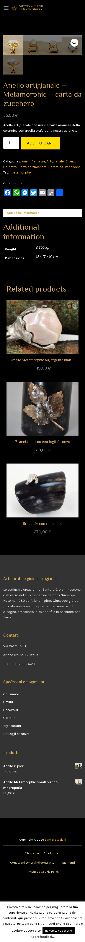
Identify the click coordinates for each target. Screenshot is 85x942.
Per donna (72, 226)
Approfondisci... (43, 937)
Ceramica (55, 226)
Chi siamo (11, 753)
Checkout (10, 769)
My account (12, 785)
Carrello (9, 777)
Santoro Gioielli (55, 899)
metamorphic (21, 231)
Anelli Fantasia (33, 220)
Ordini (8, 761)
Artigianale (55, 220)
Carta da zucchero (32, 226)
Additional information (23, 272)
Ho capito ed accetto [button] (58, 930)
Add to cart (40, 202)
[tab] (42, 272)
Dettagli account (16, 793)
